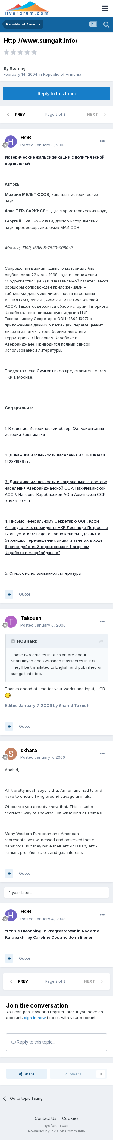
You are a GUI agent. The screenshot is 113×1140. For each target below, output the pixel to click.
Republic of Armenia (62, 74)
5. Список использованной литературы (43, 573)
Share (27, 1073)
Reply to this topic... (33, 1042)
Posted (43, 144)
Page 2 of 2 (56, 114)
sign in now (35, 1017)
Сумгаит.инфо (50, 370)
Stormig (18, 68)
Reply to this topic (57, 93)
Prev (20, 114)
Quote (24, 594)
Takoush (30, 618)
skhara (28, 750)
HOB (25, 138)
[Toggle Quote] (13, 641)
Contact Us (45, 1118)
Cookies (70, 1118)
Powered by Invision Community (56, 1131)
